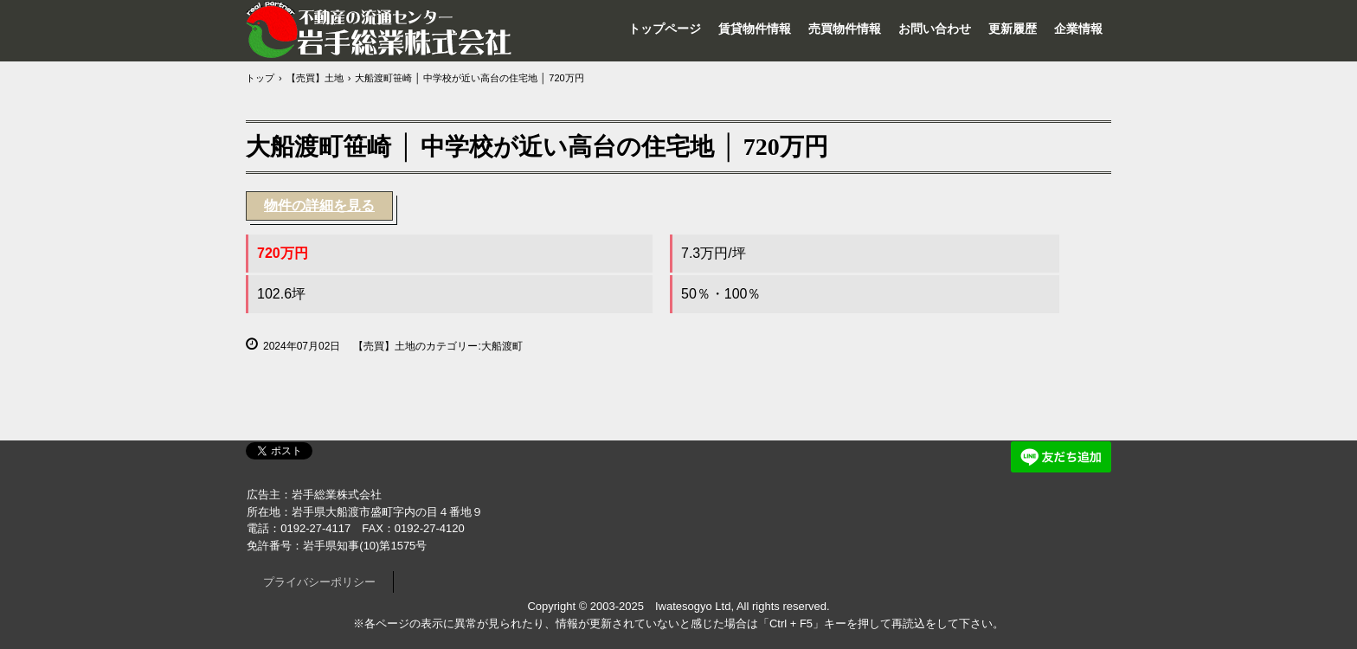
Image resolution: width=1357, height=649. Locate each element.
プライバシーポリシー (319, 581)
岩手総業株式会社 (380, 29)
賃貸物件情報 (754, 28)
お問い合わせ (934, 28)
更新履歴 (1012, 28)
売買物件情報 (844, 28)
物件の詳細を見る (319, 205)
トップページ (664, 28)
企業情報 (1078, 28)
